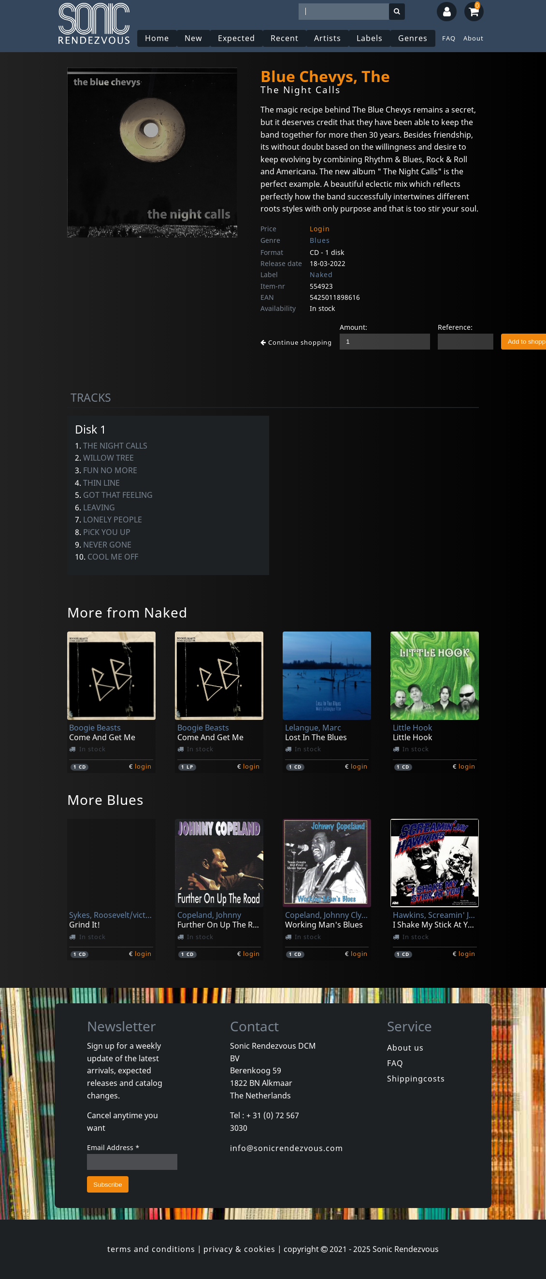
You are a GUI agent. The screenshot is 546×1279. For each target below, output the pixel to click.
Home (157, 38)
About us (405, 1047)
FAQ (449, 38)
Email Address (113, 1147)
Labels (370, 38)
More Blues (105, 799)
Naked (321, 274)
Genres (413, 38)
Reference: (455, 327)
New (193, 38)
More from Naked (127, 612)
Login (320, 228)
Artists (327, 38)
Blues (320, 240)
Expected (236, 38)
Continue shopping (296, 342)
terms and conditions (151, 1249)
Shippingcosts (416, 1078)
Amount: (353, 327)
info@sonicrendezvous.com (286, 1148)
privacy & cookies (239, 1249)
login (143, 766)
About (473, 38)
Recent (285, 38)
